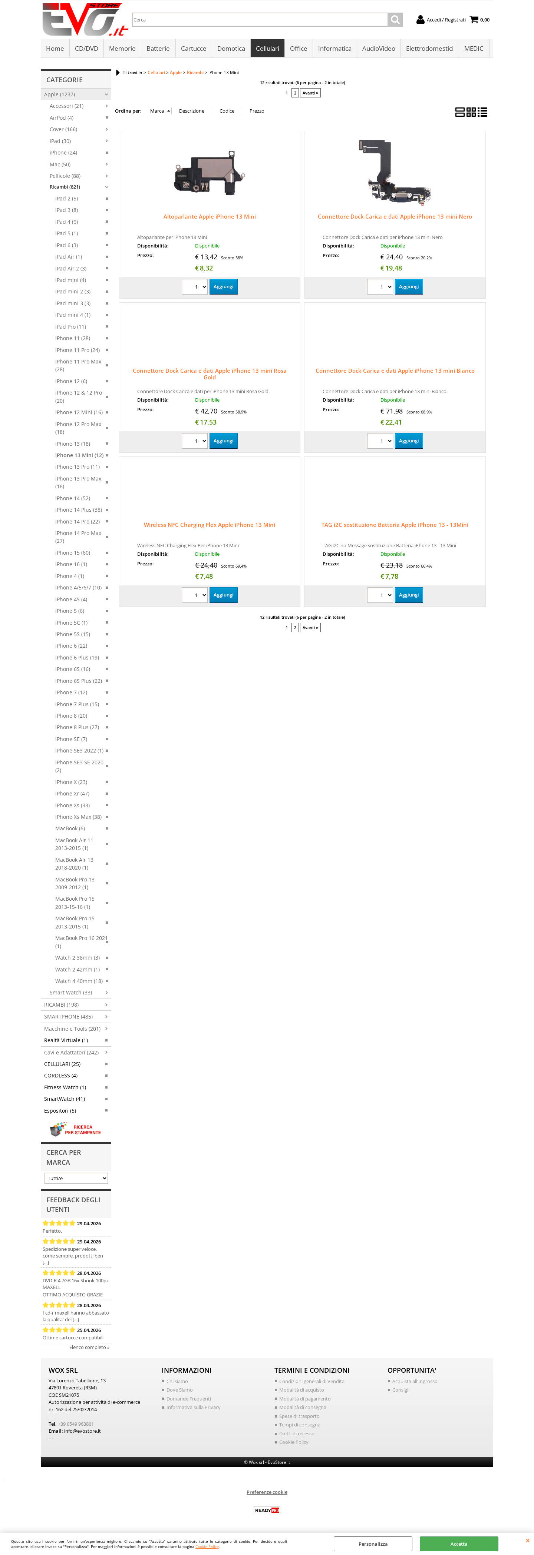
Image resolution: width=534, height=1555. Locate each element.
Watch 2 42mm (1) (77, 969)
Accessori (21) (66, 106)
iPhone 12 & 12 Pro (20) (78, 397)
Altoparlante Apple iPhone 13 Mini (210, 217)
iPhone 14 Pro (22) (77, 521)
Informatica (334, 48)
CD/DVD (86, 48)
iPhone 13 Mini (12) (79, 455)
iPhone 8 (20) (71, 716)
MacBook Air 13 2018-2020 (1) (74, 864)
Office (298, 48)
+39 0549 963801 (76, 1424)
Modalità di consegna (302, 1408)
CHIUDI (527, 1540)
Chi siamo (177, 1381)
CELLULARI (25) (62, 1064)
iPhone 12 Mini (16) (79, 412)
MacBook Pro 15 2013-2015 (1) (75, 923)
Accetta (459, 1544)
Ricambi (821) (65, 187)
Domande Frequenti (189, 1399)
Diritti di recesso (296, 1434)
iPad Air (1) (68, 257)
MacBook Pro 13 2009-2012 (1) (75, 883)
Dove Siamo (180, 1390)
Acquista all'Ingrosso (415, 1381)
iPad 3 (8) (66, 210)
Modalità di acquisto (301, 1390)
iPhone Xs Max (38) (78, 817)
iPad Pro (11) (70, 326)
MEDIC (473, 48)
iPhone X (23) (71, 782)
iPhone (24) (63, 153)
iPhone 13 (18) (72, 444)
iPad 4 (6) (66, 222)
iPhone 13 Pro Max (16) (78, 483)
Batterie (158, 48)
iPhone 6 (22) (71, 646)
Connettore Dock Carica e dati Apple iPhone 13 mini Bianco (395, 371)
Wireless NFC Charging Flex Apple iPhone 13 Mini (209, 525)
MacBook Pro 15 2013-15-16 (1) (75, 903)
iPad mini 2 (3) (72, 292)
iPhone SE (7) (71, 739)
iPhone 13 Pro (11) (77, 467)
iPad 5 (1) (66, 233)
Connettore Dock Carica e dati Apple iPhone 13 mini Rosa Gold (210, 375)
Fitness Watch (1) (65, 1088)
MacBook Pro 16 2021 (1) (81, 942)
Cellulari (267, 48)
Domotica (231, 48)
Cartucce (193, 48)
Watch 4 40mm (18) (79, 981)
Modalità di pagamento (305, 1399)
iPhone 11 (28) (72, 338)
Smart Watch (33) (71, 993)
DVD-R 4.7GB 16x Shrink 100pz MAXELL (76, 1284)
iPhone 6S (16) (72, 669)
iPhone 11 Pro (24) (77, 350)
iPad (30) (60, 141)
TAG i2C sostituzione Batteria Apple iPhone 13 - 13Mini (395, 525)
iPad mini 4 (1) (72, 315)
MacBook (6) (70, 829)
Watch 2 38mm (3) (77, 958)
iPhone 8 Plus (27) (77, 727)
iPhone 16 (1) (71, 564)
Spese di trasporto (299, 1416)
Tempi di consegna (299, 1425)
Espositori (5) (60, 1111)
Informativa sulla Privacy (194, 1408)
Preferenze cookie (267, 1492)
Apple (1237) (59, 95)
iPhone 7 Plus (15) (77, 704)
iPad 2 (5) (66, 199)
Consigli (400, 1390)
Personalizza (373, 1544)
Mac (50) (60, 164)
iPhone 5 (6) (69, 611)
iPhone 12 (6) (71, 381)
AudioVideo (378, 48)
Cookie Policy (207, 1546)
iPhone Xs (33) (72, 805)
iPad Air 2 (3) (70, 268)
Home (55, 48)
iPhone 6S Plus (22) (78, 681)
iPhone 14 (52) (72, 498)
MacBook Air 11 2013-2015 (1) (74, 844)
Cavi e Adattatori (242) (71, 1052)
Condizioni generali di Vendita (312, 1381)
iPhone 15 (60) (72, 553)
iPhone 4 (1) (69, 576)
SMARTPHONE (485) (68, 1017)
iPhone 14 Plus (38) (78, 510)
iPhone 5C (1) (71, 623)
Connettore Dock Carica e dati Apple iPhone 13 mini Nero (395, 217)
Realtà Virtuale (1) (66, 1040)
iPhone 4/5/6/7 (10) (78, 588)
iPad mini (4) (70, 280)
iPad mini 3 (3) (72, 304)
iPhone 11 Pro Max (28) (78, 366)
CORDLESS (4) (61, 1076)
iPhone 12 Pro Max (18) (78, 428)
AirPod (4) (61, 118)
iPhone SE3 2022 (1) (79, 751)
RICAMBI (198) (61, 1005)
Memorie (122, 48)
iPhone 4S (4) (71, 599)
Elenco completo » (89, 1347)
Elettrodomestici (429, 48)
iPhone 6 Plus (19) (77, 658)
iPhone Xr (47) (72, 794)
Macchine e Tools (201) (72, 1029)
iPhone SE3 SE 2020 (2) (79, 767)
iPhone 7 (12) (71, 693)
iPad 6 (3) (66, 245)
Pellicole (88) (65, 176)
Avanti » (310, 93)
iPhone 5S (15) (72, 634)
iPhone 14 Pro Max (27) (78, 537)
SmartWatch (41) (64, 1099)
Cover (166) (63, 129)
